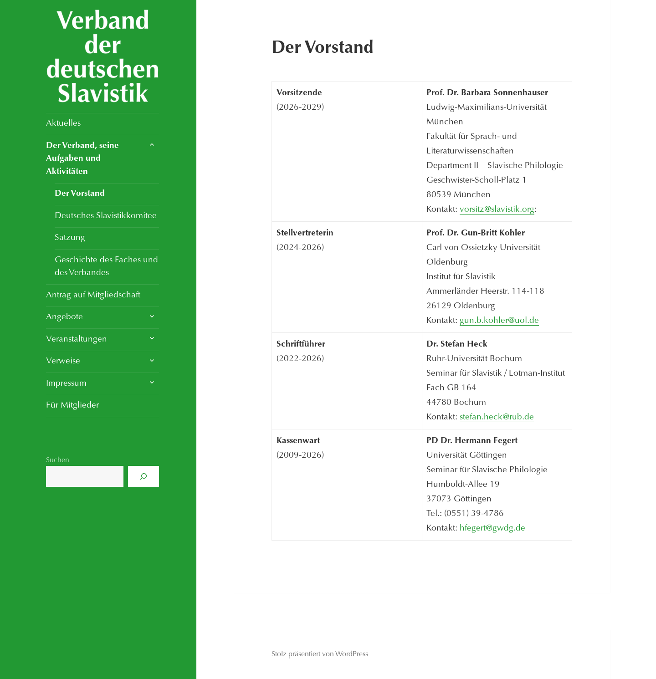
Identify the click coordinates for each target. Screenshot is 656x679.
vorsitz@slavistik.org (497, 209)
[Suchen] (143, 476)
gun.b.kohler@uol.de (499, 321)
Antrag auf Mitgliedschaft (93, 295)
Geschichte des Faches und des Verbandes (106, 267)
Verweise (63, 361)
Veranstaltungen (76, 339)
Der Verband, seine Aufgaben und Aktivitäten (82, 159)
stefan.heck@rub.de (497, 417)
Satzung (70, 238)
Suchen (57, 460)
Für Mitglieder (72, 405)
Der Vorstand (80, 193)
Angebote (64, 317)
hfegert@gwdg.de (492, 528)
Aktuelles (63, 123)
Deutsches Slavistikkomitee (106, 216)
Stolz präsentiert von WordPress (320, 654)
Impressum (66, 383)
